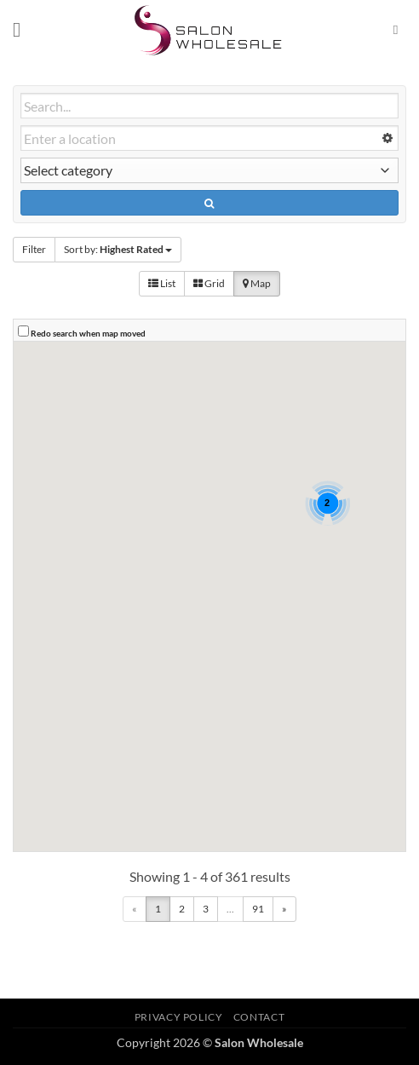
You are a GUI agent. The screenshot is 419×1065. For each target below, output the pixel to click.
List (161, 283)
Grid (209, 283)
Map (257, 283)
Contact (258, 1016)
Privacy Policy (179, 1016)
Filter (34, 249)
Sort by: (118, 249)
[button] (23, 29)
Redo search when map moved (88, 333)
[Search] (399, 30)
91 (258, 908)
